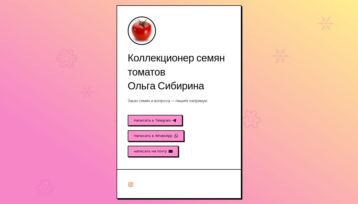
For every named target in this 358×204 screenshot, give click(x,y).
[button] (155, 120)
